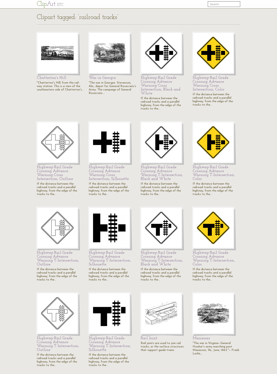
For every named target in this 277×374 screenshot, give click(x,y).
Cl (50, 4)
